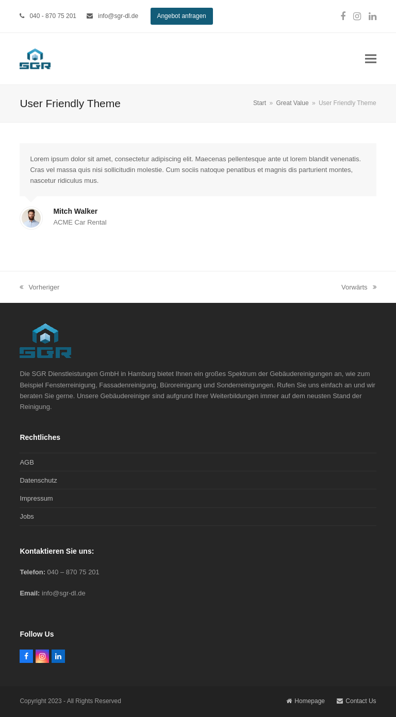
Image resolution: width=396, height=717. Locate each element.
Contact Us (356, 701)
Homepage (305, 701)
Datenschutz (38, 480)
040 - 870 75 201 (52, 16)
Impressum (36, 498)
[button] (370, 59)
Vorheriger (39, 288)
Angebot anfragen (181, 16)
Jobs (27, 516)
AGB (27, 462)
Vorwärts (358, 288)
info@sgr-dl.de (118, 16)
